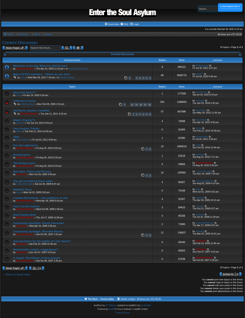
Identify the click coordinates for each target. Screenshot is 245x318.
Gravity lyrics (21, 154)
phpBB (112, 309)
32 (132, 104)
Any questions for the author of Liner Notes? (42, 241)
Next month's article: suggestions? (35, 249)
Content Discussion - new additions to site (40, 197)
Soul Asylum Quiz (24, 214)
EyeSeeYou (201, 92)
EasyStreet (201, 110)
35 (145, 104)
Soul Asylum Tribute (26, 128)
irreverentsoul (23, 139)
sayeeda (200, 154)
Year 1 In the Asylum (26, 206)
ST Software (111, 305)
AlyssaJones (202, 136)
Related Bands (67, 77)
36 (150, 104)
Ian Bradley (146, 305)
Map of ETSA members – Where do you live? (41, 74)
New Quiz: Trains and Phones (32, 171)
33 (136, 104)
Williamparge (202, 65)
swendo (20, 123)
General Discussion (78, 68)
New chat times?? (24, 92)
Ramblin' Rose (22, 189)
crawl (198, 145)
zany (22, 77)
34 (141, 104)
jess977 (199, 74)
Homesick (21, 174)
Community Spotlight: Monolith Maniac (38, 231)
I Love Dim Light (204, 171)
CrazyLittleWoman (205, 181)
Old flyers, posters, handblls (31, 110)
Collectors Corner (24, 100)
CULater (200, 206)
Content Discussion (19, 42)
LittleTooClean (27, 104)
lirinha (19, 131)
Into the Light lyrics (25, 145)
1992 (16, 136)
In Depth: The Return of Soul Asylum (36, 257)
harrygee (200, 100)
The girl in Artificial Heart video (33, 181)
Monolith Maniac (25, 68)
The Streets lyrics (24, 163)
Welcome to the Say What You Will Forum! (40, 65)
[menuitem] (124, 24)
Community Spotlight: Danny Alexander (38, 223)
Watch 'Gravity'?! (24, 120)
